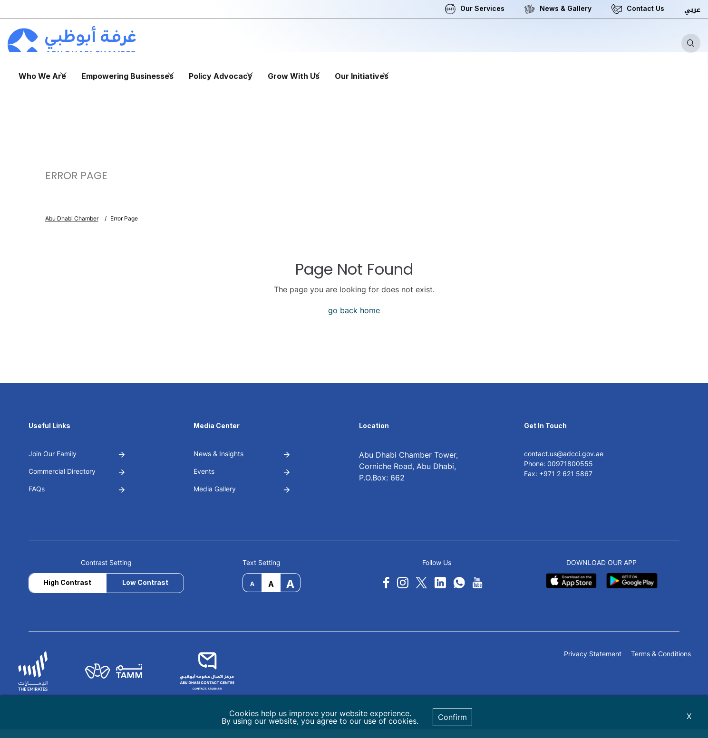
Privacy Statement (592, 654)
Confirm (452, 717)
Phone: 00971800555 (558, 464)
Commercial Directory (62, 471)
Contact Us (645, 8)
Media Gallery (215, 489)
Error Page (124, 218)
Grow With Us (294, 76)
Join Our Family (53, 454)
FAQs (37, 489)
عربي (692, 9)
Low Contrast (145, 582)
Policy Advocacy (220, 76)
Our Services (482, 8)
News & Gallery (566, 8)
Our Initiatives (361, 76)
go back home (354, 310)
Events (204, 471)
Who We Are (42, 76)
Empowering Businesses (127, 76)
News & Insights (218, 454)
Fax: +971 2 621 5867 (558, 474)
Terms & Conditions (661, 654)
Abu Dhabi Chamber (71, 218)
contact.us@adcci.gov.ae (563, 454)
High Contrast (67, 582)
